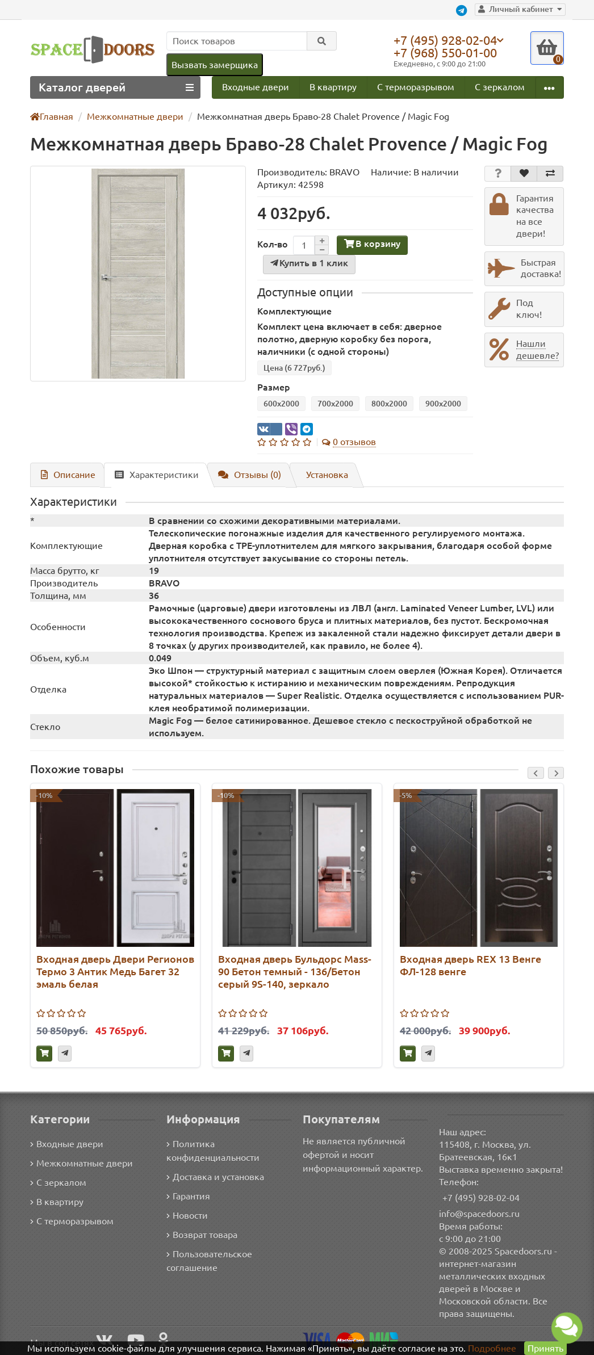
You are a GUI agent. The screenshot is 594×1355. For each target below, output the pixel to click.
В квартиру (332, 87)
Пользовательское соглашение (208, 1261)
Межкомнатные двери (79, 1163)
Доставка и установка (215, 1177)
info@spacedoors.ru (479, 1213)
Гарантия (188, 1196)
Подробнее (492, 1348)
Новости (187, 1215)
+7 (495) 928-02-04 (448, 40)
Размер (272, 387)
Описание (66, 475)
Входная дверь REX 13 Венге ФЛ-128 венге (471, 966)
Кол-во (271, 244)
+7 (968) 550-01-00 (448, 52)
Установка (322, 475)
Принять (545, 1348)
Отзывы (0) (243, 475)
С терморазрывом (415, 87)
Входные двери (255, 87)
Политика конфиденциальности (212, 1151)
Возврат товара (202, 1235)
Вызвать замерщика (214, 64)
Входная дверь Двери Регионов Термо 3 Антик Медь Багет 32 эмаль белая (112, 972)
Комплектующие (292, 311)
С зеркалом (500, 87)
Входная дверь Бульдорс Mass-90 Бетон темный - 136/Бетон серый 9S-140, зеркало (294, 972)
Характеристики (152, 475)
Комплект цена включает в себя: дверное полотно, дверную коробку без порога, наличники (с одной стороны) (364, 339)
